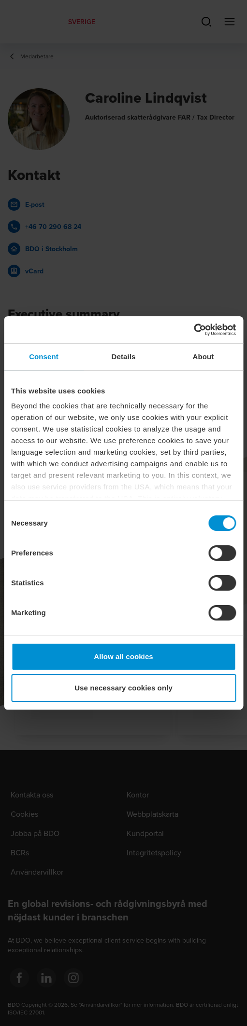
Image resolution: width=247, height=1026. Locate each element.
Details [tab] (124, 356)
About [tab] (203, 356)
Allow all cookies (123, 656)
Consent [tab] (43, 356)
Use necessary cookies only (123, 688)
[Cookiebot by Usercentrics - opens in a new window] (193, 330)
